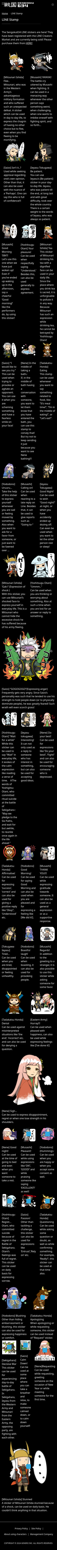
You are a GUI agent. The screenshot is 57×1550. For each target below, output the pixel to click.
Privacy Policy (21, 1528)
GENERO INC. (27, 1543)
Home (5, 13)
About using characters (15, 1534)
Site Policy (36, 1528)
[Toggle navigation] (3, 3)
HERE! (29, 43)
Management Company (41, 1534)
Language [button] (52, 4)
